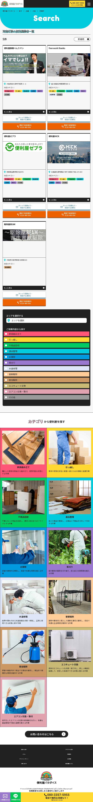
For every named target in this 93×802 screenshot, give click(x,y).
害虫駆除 (13, 380)
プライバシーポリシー (24, 758)
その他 (12, 397)
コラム (24, 753)
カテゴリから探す (69, 749)
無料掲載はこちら (69, 763)
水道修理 (13, 368)
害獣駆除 (13, 374)
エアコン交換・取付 (18, 391)
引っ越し (13, 339)
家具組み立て (15, 333)
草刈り (12, 362)
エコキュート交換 (17, 385)
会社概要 (69, 758)
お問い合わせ (23, 763)
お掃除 (12, 356)
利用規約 (69, 753)
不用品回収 (14, 345)
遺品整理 (13, 351)
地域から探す (23, 749)
